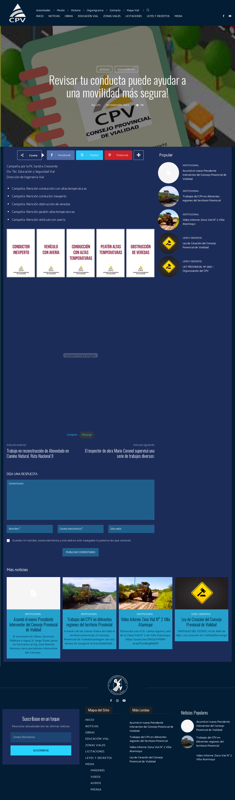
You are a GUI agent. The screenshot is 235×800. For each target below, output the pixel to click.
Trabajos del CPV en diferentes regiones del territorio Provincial (202, 198)
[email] (41, 737)
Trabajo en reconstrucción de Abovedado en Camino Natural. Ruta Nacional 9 (38, 453)
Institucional (191, 165)
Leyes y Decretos (192, 238)
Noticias (104, 69)
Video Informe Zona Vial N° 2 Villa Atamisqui (203, 222)
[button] (147, 9)
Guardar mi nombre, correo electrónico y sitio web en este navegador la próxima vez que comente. (71, 540)
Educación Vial (126, 69)
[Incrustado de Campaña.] (80, 355)
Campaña (72, 435)
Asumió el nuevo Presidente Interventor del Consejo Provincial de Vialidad (204, 175)
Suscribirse (41, 750)
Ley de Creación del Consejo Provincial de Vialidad (199, 245)
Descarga (87, 435)
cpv (98, 105)
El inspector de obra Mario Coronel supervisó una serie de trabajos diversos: (119, 453)
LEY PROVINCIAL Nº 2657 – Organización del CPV (198, 269)
